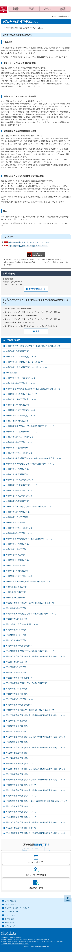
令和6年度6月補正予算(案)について (20, 416)
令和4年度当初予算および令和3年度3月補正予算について (30, 506)
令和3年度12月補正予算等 (17, 517)
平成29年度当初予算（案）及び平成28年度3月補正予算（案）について (36, 656)
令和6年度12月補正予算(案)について (21, 399)
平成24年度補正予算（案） (17, 753)
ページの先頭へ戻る (67, 898)
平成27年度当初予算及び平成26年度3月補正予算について (30, 710)
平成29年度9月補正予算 (16, 630)
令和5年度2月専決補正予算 (17, 421)
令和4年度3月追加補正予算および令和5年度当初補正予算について (34, 458)
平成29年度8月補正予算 (16, 635)
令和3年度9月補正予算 (15, 523)
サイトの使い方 (10, 901)
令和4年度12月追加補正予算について (21, 485)
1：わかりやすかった (13, 319)
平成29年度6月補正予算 (16, 640)
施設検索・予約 (36, 888)
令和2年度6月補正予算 (15, 565)
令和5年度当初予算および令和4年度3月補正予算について (30, 464)
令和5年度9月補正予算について (19, 442)
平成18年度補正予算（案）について (21, 828)
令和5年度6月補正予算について (19, 453)
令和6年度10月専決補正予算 (18, 405)
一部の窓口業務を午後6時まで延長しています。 (15, 943)
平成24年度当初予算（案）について (21, 758)
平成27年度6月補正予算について (19, 699)
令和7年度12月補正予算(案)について (21, 357)
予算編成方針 (11, 373)
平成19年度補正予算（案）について (21, 817)
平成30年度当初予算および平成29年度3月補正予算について (31, 614)
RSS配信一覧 (10, 922)
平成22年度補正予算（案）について (21, 785)
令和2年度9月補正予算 (15, 555)
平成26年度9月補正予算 (16, 731)
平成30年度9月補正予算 (16, 608)
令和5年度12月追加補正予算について (21, 432)
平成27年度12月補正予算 (16, 689)
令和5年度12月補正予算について (19, 437)
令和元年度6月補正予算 (16, 598)
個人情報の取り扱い (12, 911)
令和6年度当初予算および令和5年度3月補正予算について (30, 426)
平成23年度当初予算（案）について (21, 774)
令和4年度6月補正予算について (19, 496)
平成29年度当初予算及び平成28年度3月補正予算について (30, 651)
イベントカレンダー (36, 862)
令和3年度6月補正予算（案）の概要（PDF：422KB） (28, 246)
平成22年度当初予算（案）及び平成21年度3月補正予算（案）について (36, 790)
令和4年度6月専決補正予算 (17, 501)
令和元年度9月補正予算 (16, 592)
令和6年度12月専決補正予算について (21, 394)
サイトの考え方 (10, 904)
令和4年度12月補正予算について (19, 480)
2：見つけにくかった (32, 312)
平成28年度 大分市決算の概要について (22, 624)
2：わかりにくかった (32, 319)
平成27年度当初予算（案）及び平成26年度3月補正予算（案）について (36, 715)
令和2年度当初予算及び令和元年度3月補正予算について (29, 582)
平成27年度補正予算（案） (17, 694)
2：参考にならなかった (29, 326)
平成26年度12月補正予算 (16, 721)
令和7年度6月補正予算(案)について (20, 383)
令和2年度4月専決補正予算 (17, 571)
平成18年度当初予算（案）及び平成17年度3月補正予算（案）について (36, 833)
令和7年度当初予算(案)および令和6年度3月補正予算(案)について (33, 389)
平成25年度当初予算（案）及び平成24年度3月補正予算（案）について (36, 748)
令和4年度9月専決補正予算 (17, 474)
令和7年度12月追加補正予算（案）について (24, 362)
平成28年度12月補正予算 (16, 662)
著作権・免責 (10, 919)
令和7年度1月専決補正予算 (17, 351)
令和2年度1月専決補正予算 (17, 544)
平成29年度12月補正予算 (16, 619)
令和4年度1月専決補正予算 (17, 469)
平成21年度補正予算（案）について (21, 796)
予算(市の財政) (13, 340)
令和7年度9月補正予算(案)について (20, 378)
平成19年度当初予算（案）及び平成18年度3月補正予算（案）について (36, 822)
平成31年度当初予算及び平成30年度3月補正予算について (30, 603)
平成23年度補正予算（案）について (21, 764)
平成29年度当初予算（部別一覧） (20, 646)
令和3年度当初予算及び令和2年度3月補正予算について (29, 539)
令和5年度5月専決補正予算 (17, 448)
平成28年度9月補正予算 (16, 667)
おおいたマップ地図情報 (36, 875)
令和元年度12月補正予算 (16, 587)
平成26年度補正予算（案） (17, 726)
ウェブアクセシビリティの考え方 (17, 908)
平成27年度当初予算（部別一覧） (20, 705)
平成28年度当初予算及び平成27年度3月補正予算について (30, 683)
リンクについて (10, 915)
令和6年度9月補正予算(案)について (20, 410)
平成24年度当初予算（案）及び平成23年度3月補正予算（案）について (36, 769)
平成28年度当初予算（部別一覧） (20, 678)
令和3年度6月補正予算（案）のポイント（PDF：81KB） (29, 242)
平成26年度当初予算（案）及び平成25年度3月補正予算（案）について (36, 737)
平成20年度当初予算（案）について (21, 812)
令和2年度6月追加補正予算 (17, 560)
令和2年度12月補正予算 (16, 549)
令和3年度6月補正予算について (19, 528)
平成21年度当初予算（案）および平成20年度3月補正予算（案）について (36, 801)
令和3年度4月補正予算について (19, 533)
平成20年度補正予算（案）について (21, 806)
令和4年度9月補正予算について (19, 490)
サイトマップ (10, 926)
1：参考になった (11, 326)
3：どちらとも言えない (52, 312)
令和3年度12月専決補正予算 (18, 512)
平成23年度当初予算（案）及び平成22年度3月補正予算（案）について (36, 780)
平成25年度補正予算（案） (17, 742)
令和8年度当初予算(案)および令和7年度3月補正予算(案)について (33, 346)
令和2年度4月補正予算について (19, 576)
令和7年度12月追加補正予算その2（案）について (27, 367)
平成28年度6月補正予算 (16, 672)
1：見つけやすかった (13, 312)
